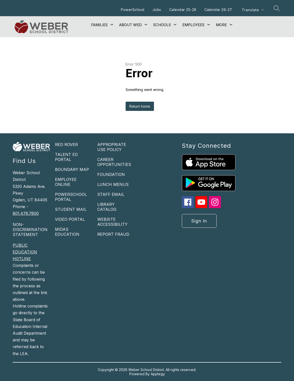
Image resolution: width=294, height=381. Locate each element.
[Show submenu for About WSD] (130, 25)
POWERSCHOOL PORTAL (71, 197)
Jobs (156, 9)
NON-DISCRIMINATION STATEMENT (30, 229)
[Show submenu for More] (221, 25)
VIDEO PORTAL (70, 219)
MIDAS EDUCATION (67, 232)
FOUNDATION (111, 174)
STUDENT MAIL (71, 209)
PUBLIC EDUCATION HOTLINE (25, 252)
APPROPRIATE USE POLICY (111, 147)
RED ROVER (66, 144)
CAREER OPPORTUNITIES (114, 162)
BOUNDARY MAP (72, 169)
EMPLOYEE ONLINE (66, 182)
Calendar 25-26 (182, 9)
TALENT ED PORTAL (66, 157)
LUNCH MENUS (113, 184)
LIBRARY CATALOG (106, 207)
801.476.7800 (26, 213)
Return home (139, 106)
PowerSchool (133, 9)
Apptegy (158, 374)
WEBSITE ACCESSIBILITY (112, 222)
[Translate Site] (253, 10)
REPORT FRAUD (113, 234)
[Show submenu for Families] (99, 25)
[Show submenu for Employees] (193, 25)
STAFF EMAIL (110, 194)
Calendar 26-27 (218, 9)
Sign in (199, 221)
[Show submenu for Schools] (162, 25)
